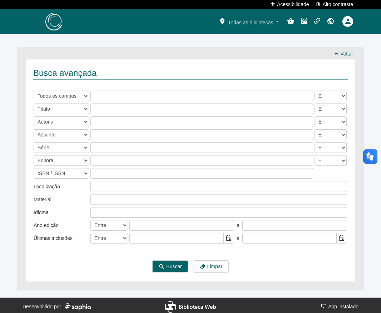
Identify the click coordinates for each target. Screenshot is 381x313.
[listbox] (96, 184)
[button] (248, 21)
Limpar (211, 264)
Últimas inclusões (53, 236)
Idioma (41, 210)
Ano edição (46, 223)
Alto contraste (334, 4)
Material (42, 197)
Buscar (170, 264)
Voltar (343, 51)
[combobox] (177, 236)
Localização (47, 184)
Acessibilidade (289, 4)
